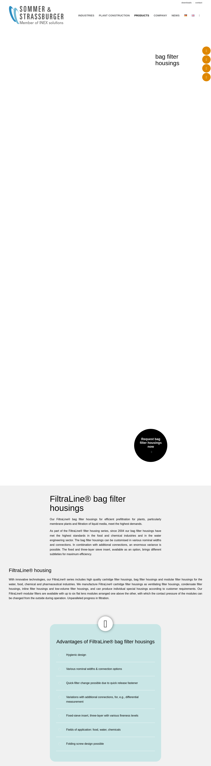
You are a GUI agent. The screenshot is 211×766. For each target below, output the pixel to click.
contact (198, 3)
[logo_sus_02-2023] (36, 15)
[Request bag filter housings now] (150, 445)
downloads (186, 3)
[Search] (199, 15)
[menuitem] (186, 3)
